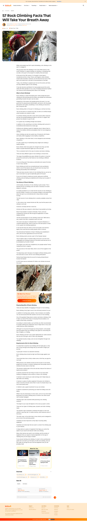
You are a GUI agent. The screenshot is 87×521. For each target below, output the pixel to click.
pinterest (56, 510)
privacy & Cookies (70, 510)
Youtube (56, 515)
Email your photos (25, 301)
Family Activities (17, 5)
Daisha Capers (13, 25)
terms (68, 508)
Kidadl (3, 11)
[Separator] (55, 498)
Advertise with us (32, 510)
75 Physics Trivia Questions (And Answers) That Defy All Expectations (33, 462)
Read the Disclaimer (23, 497)
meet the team (45, 510)
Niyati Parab (25, 25)
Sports (18, 484)
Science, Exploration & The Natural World (45, 458)
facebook (56, 508)
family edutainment (45, 513)
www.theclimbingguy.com (22, 477)
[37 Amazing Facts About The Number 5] (22, 453)
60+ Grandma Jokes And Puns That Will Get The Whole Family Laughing (40, 1)
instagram (56, 511)
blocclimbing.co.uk (20, 475)
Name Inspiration (52, 5)
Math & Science (21, 457)
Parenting (34, 5)
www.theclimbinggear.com (33, 475)
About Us (43, 508)
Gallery (6, 60)
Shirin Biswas (15, 24)
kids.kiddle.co (43, 477)
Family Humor (42, 5)
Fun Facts (26, 5)
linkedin (56, 513)
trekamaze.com (34, 477)
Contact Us (31, 508)
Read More (61, 1)
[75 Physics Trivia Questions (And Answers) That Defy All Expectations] (34, 453)
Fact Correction (48, 497)
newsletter (44, 511)
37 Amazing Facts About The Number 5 (22, 462)
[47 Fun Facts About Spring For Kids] (45, 453)
